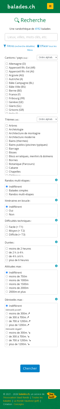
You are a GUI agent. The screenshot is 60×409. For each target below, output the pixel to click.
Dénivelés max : (14, 299)
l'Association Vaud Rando (16, 397)
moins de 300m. (19, 313)
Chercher (30, 368)
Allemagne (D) (17, 64)
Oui (11, 210)
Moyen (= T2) (17, 230)
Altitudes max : (13, 266)
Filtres (19, 46)
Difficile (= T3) (17, 234)
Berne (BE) (15, 90)
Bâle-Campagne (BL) (21, 83)
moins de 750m (18, 276)
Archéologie (16, 129)
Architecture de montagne (24, 133)
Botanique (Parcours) (22, 164)
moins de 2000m (18, 288)
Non (11, 214)
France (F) (14, 94)
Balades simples (18, 190)
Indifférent (15, 186)
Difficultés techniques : (18, 221)
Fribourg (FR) (17, 98)
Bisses (13, 152)
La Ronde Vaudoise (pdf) (26, 400)
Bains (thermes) (18, 141)
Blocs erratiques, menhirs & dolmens (31, 156)
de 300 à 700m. (19, 317)
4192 (38, 29)
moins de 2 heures (20, 248)
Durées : (10, 242)
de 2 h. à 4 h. (16, 252)
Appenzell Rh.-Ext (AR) (22, 67)
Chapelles (15, 171)
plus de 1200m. (19, 325)
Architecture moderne (22, 137)
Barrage (14, 148)
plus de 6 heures (19, 260)
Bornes (13, 160)
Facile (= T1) (16, 227)
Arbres (13, 125)
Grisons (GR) (16, 110)
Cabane (13, 168)
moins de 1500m (18, 284)
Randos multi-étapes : (18, 180)
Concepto (19, 404)
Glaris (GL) (15, 106)
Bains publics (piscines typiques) (28, 145)
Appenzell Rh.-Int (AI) (21, 71)
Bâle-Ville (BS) (17, 87)
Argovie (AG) (16, 75)
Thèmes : (12, 119)
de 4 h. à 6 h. (16, 256)
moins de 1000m (18, 280)
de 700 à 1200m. (20, 321)
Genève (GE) (16, 102)
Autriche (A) (16, 79)
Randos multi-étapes (21, 194)
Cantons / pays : (16, 57)
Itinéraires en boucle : (18, 200)
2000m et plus (17, 291)
